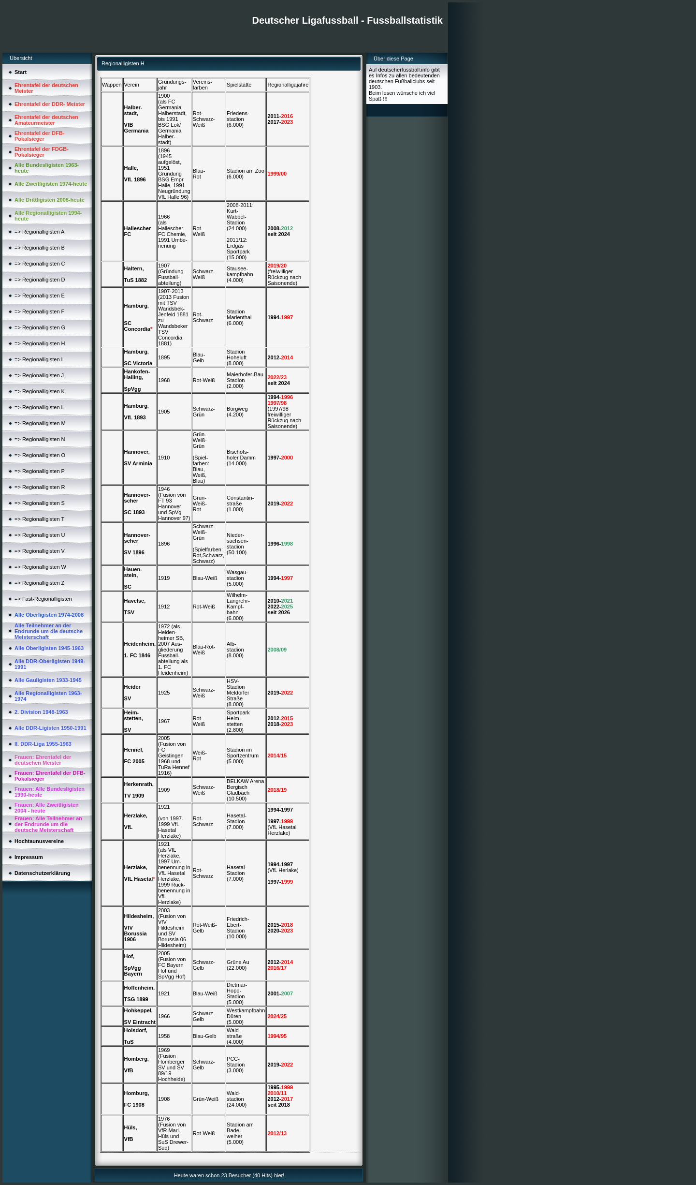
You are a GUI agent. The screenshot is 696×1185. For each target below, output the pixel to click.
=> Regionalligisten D (39, 279)
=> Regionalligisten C (39, 264)
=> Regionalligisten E (39, 295)
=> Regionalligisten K (39, 391)
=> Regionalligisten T (39, 519)
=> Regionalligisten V (39, 551)
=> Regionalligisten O (39, 455)
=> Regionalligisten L (39, 407)
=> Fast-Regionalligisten (43, 599)
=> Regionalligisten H (39, 343)
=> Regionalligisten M (40, 423)
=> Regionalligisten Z (39, 583)
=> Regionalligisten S (39, 503)
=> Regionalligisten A (39, 232)
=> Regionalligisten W (40, 567)
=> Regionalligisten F (39, 311)
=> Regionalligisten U (39, 535)
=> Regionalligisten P (39, 471)
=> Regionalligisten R (39, 487)
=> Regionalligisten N (39, 439)
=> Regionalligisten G (39, 327)
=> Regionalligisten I (38, 359)
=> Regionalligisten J (39, 375)
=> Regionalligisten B (39, 248)
